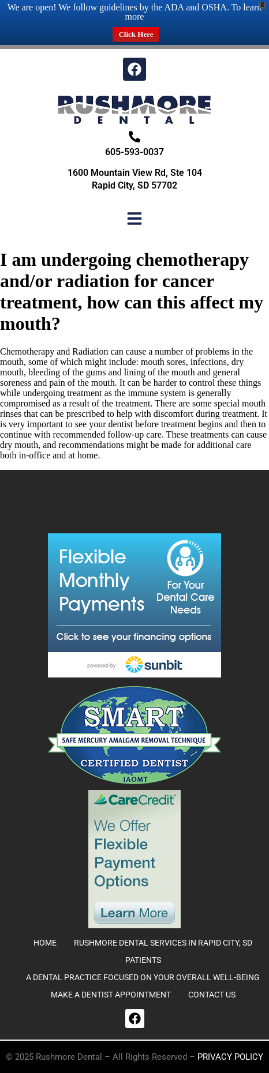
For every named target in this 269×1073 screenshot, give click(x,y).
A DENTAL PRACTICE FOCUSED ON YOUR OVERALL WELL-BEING (143, 977)
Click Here (135, 34)
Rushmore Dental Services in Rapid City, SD (163, 942)
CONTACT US (212, 994)
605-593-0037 (134, 151)
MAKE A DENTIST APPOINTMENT (111, 994)
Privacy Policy (230, 1057)
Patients (143, 960)
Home (45, 942)
